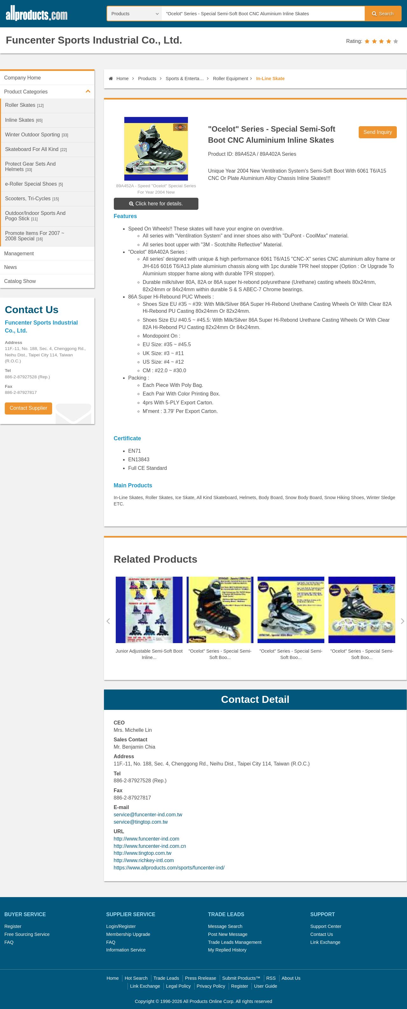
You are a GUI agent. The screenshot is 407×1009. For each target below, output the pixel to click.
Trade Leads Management (234, 942)
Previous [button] (108, 621)
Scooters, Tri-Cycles (32, 198)
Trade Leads (166, 978)
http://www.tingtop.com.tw (142, 853)
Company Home (22, 77)
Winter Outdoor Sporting (36, 134)
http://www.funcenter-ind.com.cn (150, 846)
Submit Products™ (241, 978)
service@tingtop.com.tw (141, 822)
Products (147, 78)
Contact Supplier (28, 408)
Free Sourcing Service (27, 934)
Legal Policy (178, 986)
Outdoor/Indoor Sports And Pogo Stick (35, 215)
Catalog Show (20, 281)
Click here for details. (156, 203)
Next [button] (402, 621)
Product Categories (49, 91)
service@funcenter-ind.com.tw (148, 814)
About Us (291, 978)
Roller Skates (24, 105)
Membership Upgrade (128, 934)
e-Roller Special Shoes (34, 184)
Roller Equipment (230, 78)
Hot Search (136, 978)
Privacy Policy (211, 986)
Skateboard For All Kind (36, 149)
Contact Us (321, 934)
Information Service (126, 949)
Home (118, 78)
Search (383, 13)
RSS (271, 978)
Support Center (325, 926)
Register (13, 926)
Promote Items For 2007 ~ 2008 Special (34, 235)
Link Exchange (325, 942)
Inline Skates (24, 120)
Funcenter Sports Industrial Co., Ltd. (94, 40)
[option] (149, 621)
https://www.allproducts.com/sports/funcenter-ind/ (169, 867)
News (10, 267)
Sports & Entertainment (185, 78)
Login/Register (121, 926)
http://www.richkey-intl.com (144, 860)
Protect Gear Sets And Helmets (30, 166)
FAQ (9, 942)
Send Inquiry (377, 132)
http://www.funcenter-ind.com (146, 838)
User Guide (265, 986)
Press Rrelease (200, 978)
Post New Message (227, 934)
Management (19, 253)
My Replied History (227, 949)
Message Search (225, 926)
